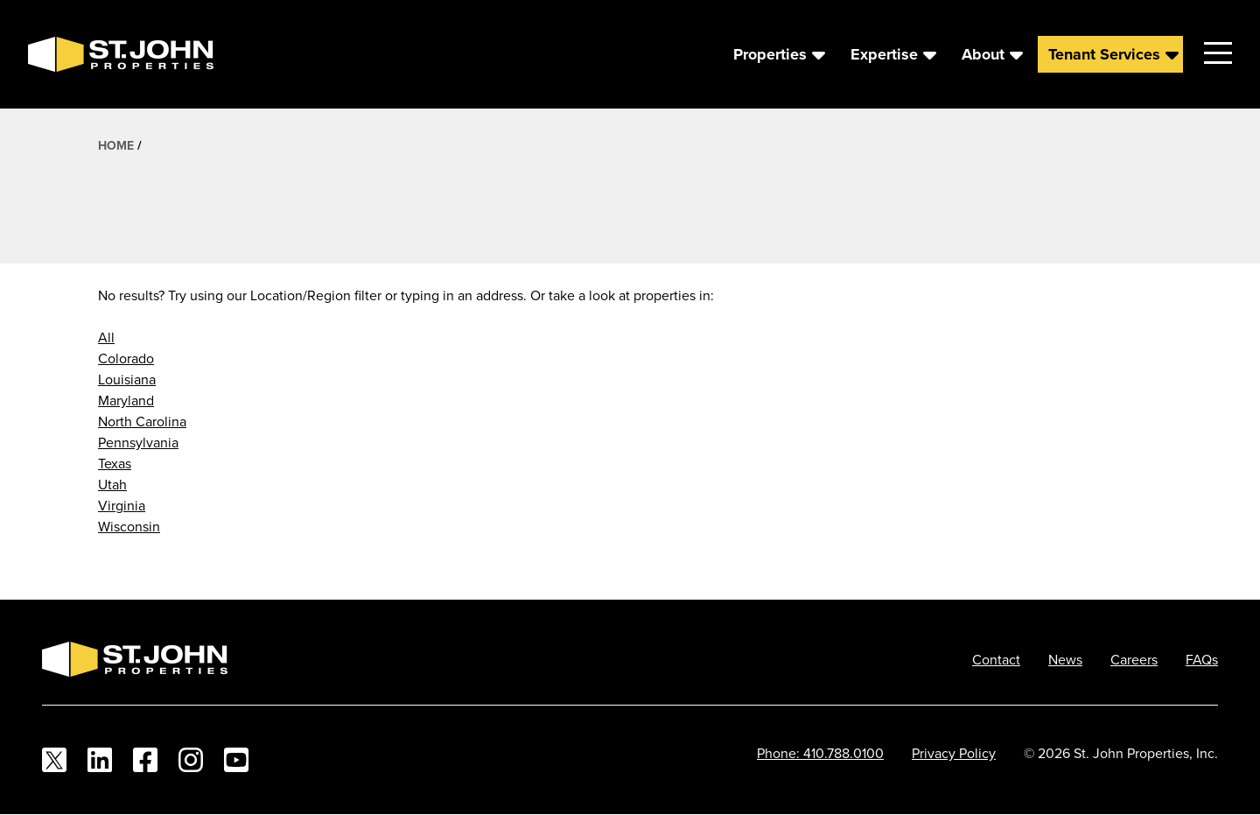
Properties (770, 54)
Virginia (121, 505)
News (1065, 659)
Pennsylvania (138, 442)
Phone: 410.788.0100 (820, 752)
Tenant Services (1104, 54)
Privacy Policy (954, 752)
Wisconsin (129, 526)
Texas (114, 463)
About (983, 54)
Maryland (126, 400)
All (106, 337)
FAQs (1202, 659)
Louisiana (127, 379)
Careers (1134, 659)
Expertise (884, 54)
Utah (112, 484)
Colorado (126, 358)
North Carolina (142, 421)
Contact (996, 659)
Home (116, 145)
